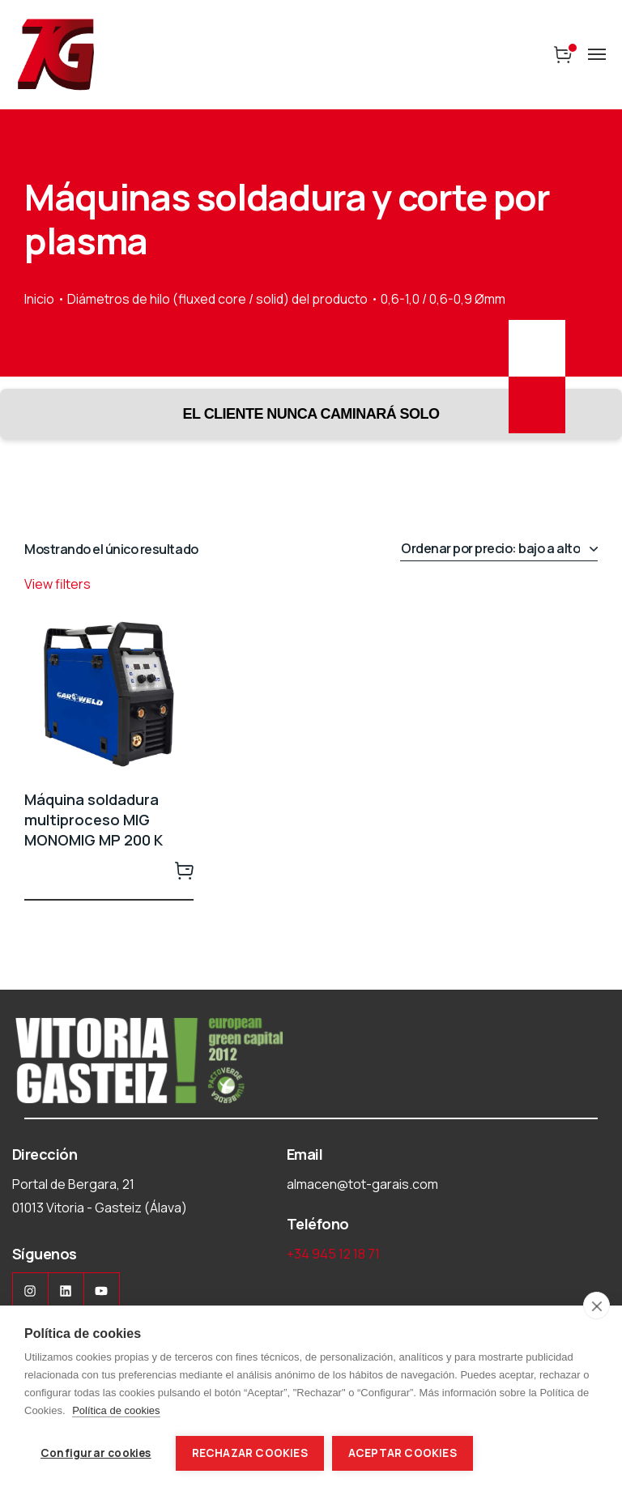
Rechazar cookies (250, 1453)
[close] (596, 1305)
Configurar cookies (95, 1453)
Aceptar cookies (402, 1453)
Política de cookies (116, 1410)
